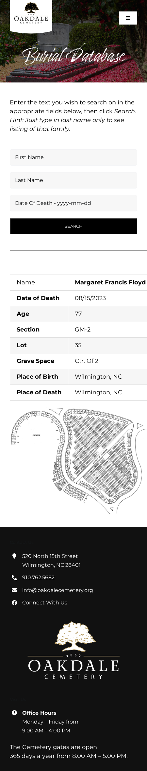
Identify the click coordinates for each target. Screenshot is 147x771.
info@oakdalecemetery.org (57, 590)
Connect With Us (44, 603)
